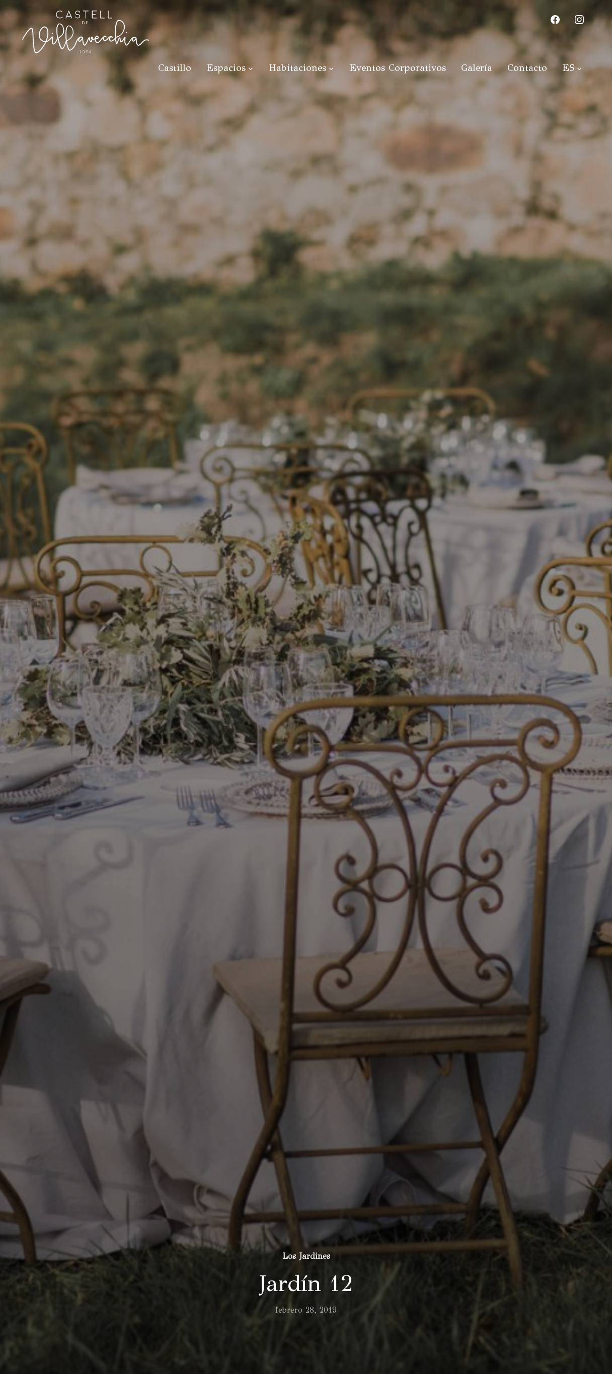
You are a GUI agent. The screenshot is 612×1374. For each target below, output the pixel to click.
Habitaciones (297, 67)
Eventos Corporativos (397, 67)
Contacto (527, 67)
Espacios (226, 67)
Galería (476, 67)
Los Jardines (306, 1256)
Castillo (174, 67)
